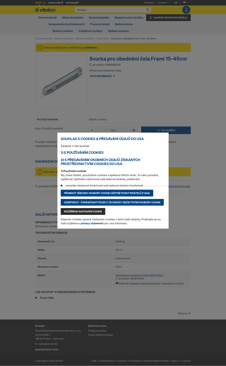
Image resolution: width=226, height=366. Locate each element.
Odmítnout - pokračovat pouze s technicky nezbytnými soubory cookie (112, 202)
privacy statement (92, 223)
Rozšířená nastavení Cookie (83, 211)
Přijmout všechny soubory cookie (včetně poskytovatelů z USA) (107, 193)
